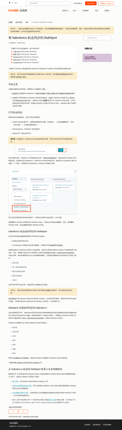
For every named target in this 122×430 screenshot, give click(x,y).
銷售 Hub (16, 54)
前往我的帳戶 (78, 3)
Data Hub (16, 60)
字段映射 (59, 245)
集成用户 (15, 93)
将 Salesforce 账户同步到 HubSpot (27, 362)
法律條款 (87, 425)
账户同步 (15, 381)
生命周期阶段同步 (20, 393)
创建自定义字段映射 (22, 358)
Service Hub (17, 57)
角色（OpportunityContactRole (33, 318)
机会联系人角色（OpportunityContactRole (59, 252)
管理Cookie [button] (107, 425)
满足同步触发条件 (50, 158)
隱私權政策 (97, 425)
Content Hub (17, 62)
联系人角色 (52, 400)
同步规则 (52, 245)
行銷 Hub (16, 51)
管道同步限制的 (61, 74)
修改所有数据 (41, 93)
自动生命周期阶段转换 (21, 386)
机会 (16, 318)
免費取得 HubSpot (105, 3)
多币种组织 (12, 298)
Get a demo (90, 3)
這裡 (29, 31)
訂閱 (23, 48)
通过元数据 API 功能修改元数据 (59, 93)
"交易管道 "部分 (20, 77)
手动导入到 (16, 241)
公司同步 (71, 98)
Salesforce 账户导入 (24, 100)
